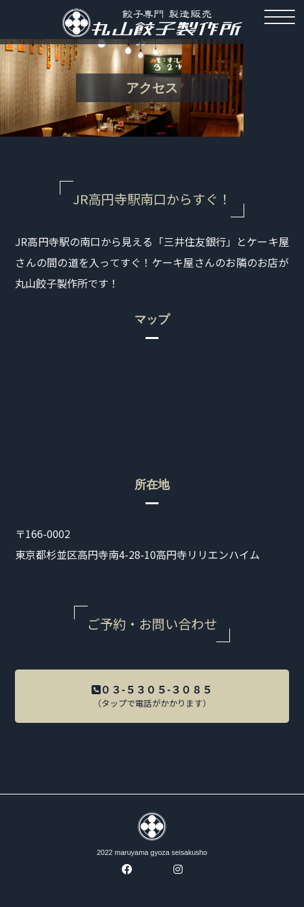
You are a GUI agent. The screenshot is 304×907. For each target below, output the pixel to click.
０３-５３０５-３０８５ (152, 699)
